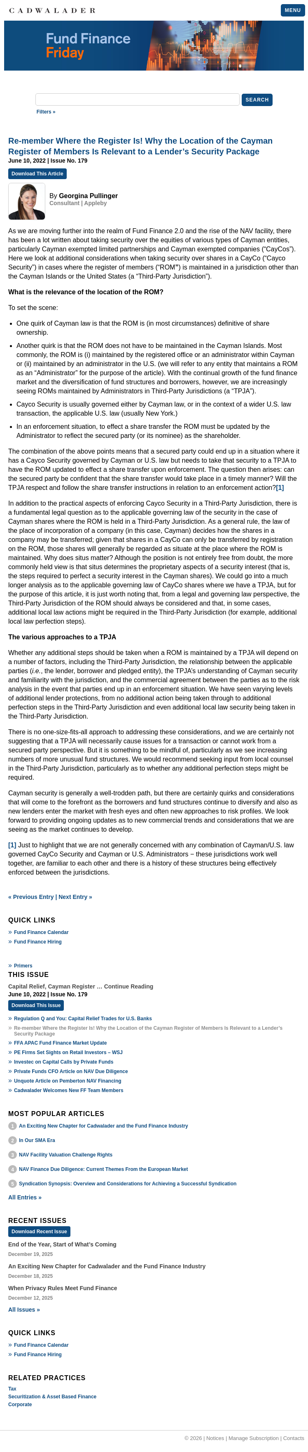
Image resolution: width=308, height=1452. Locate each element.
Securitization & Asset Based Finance (52, 1397)
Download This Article (37, 174)
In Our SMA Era (37, 1140)
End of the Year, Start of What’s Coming (62, 1244)
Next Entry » (75, 897)
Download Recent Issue (39, 1231)
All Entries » (25, 1197)
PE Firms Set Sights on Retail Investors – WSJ (68, 1052)
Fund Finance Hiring (38, 942)
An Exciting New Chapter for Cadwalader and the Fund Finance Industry (103, 1126)
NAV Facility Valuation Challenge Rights (65, 1155)
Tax (12, 1389)
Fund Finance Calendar (41, 932)
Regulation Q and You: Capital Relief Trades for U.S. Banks (83, 1019)
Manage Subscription (254, 1438)
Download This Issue (36, 1005)
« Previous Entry (31, 897)
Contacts (293, 1438)
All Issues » (24, 1309)
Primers (23, 966)
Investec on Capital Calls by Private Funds (63, 1062)
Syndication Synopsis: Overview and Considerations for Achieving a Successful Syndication (127, 1184)
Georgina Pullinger (88, 195)
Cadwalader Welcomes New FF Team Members (69, 1090)
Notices (215, 1438)
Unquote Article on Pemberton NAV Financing (67, 1081)
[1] (280, 487)
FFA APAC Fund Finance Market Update (60, 1043)
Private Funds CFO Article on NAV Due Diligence (71, 1071)
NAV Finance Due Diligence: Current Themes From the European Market (103, 1169)
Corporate (20, 1404)
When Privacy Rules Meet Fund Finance (62, 1288)
